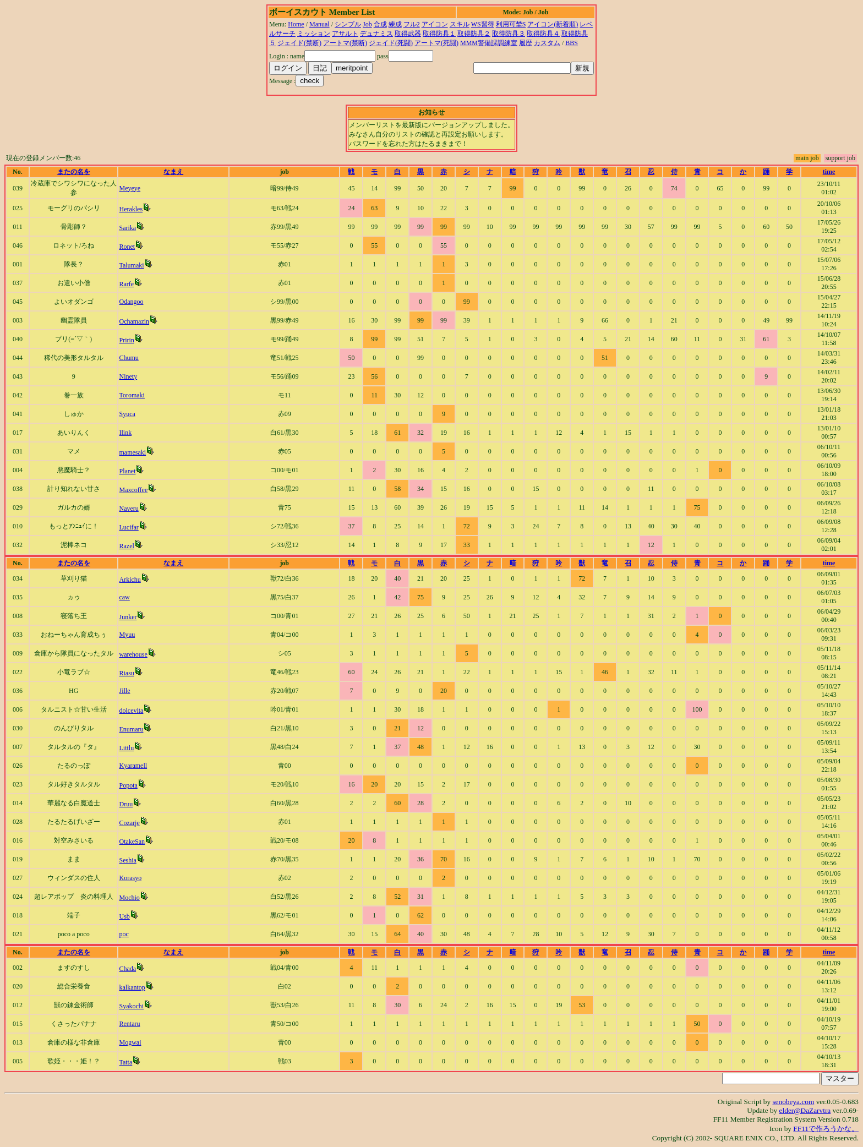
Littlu (126, 748)
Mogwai (130, 1042)
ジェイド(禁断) (299, 43)
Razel (126, 546)
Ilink (125, 432)
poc (123, 934)
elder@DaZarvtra (805, 1110)
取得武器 (408, 33)
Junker (127, 617)
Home (296, 24)
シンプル (348, 24)
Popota (128, 785)
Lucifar (128, 527)
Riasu (126, 673)
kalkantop (132, 987)
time (829, 172)
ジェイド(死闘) (391, 43)
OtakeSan (132, 841)
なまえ (173, 172)
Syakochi (131, 1006)
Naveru (128, 508)
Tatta (125, 1062)
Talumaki (131, 265)
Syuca (127, 414)
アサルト (345, 33)
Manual (319, 24)
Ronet (127, 246)
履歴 (525, 43)
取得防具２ (473, 33)
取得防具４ (543, 33)
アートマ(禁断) (345, 43)
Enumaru (131, 729)
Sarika (127, 228)
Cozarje (129, 823)
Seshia (127, 860)
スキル (459, 24)
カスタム (547, 43)
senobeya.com (793, 1101)
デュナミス (376, 33)
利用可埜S (511, 24)
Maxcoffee (133, 490)
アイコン (435, 24)
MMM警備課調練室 (488, 43)
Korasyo (130, 878)
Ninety (128, 376)
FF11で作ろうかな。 (826, 1128)
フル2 (411, 24)
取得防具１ (439, 33)
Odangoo (131, 301)
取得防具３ (508, 33)
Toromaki (131, 395)
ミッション (313, 33)
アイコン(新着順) (552, 24)
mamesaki (132, 452)
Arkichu (129, 579)
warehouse (133, 654)
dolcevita (131, 710)
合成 (380, 24)
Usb (124, 916)
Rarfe (126, 284)
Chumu (128, 358)
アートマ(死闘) (436, 43)
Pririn (126, 340)
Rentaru (129, 1024)
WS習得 (482, 24)
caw (124, 597)
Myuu (127, 634)
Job (367, 24)
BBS (571, 43)
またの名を (73, 172)
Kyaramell (133, 765)
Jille (124, 691)
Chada (127, 969)
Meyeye (129, 188)
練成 (395, 24)
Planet (127, 471)
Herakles (131, 209)
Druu (126, 804)
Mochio (129, 898)
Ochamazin (134, 321)
